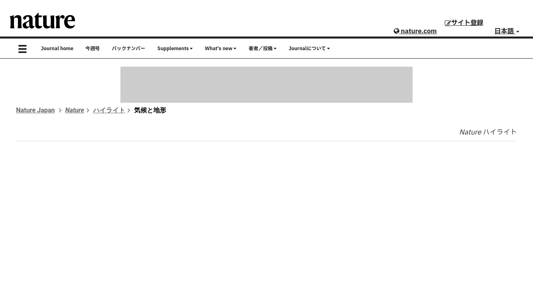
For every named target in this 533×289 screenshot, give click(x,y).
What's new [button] (220, 48)
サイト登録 (464, 23)
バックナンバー (128, 48)
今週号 (92, 48)
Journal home (57, 48)
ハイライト (109, 110)
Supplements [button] (175, 48)
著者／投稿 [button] (262, 48)
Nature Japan (35, 110)
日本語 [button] (506, 31)
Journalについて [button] (309, 48)
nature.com (415, 31)
